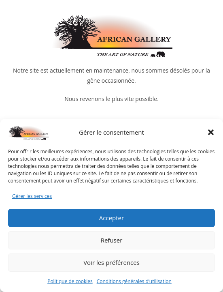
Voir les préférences (111, 262)
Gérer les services (32, 196)
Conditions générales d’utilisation (134, 281)
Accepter (111, 218)
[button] (211, 132)
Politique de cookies (70, 281)
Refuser (112, 240)
